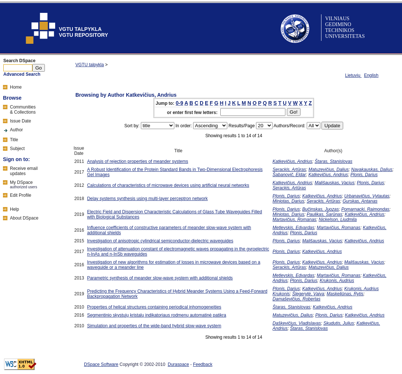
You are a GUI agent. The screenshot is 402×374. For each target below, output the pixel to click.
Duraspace (178, 364)
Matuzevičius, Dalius (329, 169)
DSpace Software (101, 364)
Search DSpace (19, 60)
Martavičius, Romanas (294, 219)
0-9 (179, 103)
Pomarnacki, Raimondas (365, 209)
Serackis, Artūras (289, 169)
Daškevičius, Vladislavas (297, 323)
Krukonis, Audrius (337, 280)
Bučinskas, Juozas (320, 209)
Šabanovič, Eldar (289, 174)
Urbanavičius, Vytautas (366, 196)
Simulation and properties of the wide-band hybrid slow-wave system (154, 325)
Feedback (203, 364)
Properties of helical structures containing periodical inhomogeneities (154, 307)
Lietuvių (353, 75)
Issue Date (20, 121)
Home (16, 87)
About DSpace (24, 218)
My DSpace (21, 182)
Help (14, 209)
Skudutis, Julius (338, 323)
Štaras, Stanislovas (333, 161)
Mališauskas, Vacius (334, 182)
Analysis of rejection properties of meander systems (137, 161)
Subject (17, 148)
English (371, 75)
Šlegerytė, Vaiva (308, 293)
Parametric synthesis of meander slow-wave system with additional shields (160, 278)
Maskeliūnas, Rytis (345, 293)
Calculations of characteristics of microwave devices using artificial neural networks (168, 185)
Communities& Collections (23, 109)
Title (14, 139)
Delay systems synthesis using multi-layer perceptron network (147, 198)
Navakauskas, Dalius (371, 169)
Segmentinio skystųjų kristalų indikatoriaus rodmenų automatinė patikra (156, 315)
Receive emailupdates (24, 171)
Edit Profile (20, 195)
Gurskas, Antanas (359, 201)
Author (16, 129)
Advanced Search (21, 74)
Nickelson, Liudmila (338, 219)
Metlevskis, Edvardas (293, 227)
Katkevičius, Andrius (292, 161)
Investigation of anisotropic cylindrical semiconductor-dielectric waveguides (160, 240)
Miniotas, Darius (288, 201)
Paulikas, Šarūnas (324, 214)
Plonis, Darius (364, 174)
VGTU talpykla (89, 64)
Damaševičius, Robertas (296, 299)
